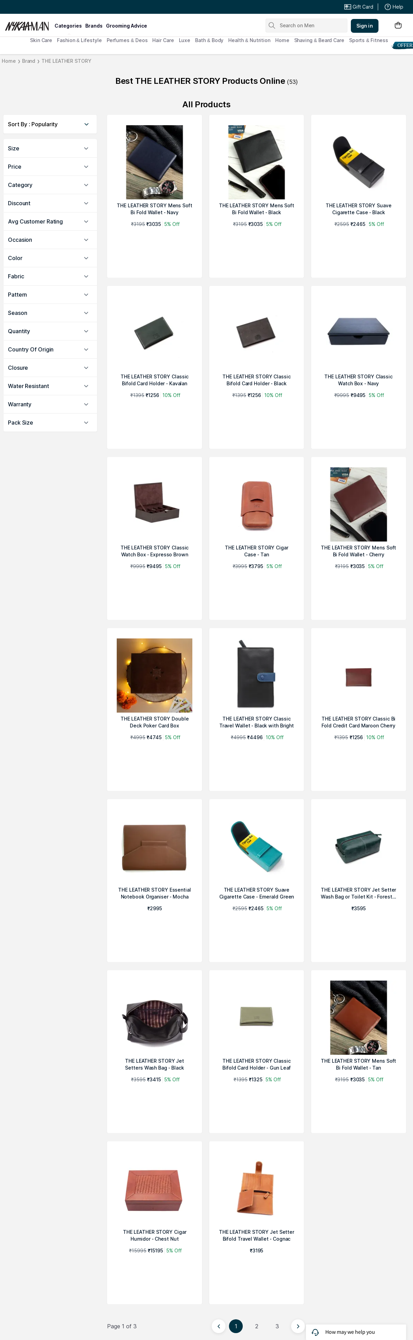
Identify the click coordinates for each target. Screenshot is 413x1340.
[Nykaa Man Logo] (28, 23)
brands (94, 26)
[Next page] (298, 1326)
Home (282, 40)
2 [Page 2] (256, 1326)
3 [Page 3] (277, 1326)
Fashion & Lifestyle (79, 40)
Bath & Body (209, 40)
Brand (29, 61)
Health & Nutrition (249, 40)
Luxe (185, 40)
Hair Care (163, 40)
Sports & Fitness (368, 40)
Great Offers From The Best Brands (56, 6)
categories (68, 26)
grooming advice (126, 26)
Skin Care (41, 40)
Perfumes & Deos (127, 40)
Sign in (364, 26)
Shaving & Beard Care (319, 40)
